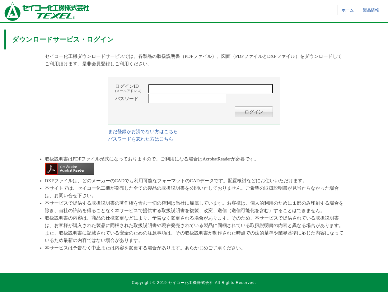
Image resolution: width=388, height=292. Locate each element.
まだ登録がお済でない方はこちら (143, 131)
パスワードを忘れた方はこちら (140, 139)
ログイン (254, 111)
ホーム (348, 10)
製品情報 (371, 10)
